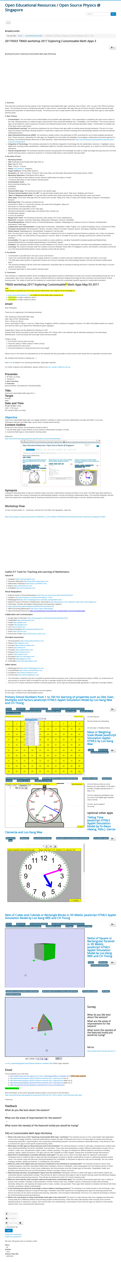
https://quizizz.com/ (21, 654)
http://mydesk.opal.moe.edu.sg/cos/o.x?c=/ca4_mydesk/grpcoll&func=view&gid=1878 (40, 1076)
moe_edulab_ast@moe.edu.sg (59, 367)
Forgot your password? (13, 1237)
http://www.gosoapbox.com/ (27, 661)
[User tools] (112, 48)
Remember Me (12, 1227)
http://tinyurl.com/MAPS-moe (36, 583)
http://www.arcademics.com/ (27, 673)
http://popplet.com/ (20, 625)
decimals (9, 781)
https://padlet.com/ (19, 622)
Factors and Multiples (13, 713)
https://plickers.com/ (21, 643)
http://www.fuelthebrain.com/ (28, 675)
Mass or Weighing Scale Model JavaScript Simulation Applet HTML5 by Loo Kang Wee (101, 738)
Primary (8, 709)
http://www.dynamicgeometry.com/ (36, 581)
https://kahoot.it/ (19, 647)
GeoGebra (12, 300)
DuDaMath (12, 297)
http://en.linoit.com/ (18, 627)
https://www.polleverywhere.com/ (32, 641)
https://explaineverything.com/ (32, 629)
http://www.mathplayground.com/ (32, 668)
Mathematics (21, 709)
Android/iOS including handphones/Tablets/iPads (68, 709)
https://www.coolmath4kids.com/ (30, 670)
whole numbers (71, 711)
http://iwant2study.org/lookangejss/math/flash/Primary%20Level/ (31, 606)
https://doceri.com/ (19, 631)
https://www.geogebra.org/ (25, 579)
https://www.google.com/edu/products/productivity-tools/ (48, 618)
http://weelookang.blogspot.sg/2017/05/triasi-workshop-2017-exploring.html (36, 1078)
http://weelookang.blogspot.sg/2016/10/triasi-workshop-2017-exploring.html (36, 1083)
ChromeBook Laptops (53, 711)
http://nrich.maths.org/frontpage (42, 609)
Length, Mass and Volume (43, 781)
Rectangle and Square (84, 926)
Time (10, 840)
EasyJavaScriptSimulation (38, 709)
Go (113, 14)
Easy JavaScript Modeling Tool (19, 295)
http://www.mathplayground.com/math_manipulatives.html (41, 600)
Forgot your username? (13, 1234)
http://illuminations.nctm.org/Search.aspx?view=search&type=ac (73, 602)
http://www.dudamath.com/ (25, 588)
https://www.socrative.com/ (25, 645)
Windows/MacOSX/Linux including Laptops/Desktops (23, 711)
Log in (9, 1230)
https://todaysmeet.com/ (26, 620)
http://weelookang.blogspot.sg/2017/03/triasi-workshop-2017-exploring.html (36, 1080)
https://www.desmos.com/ (23, 586)
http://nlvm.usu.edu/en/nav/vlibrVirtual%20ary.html (55, 595)
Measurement (103, 750)
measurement (106, 778)
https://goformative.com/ (24, 650)
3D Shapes (69, 926)
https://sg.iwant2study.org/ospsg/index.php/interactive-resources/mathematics (33, 439)
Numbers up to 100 (86, 711)
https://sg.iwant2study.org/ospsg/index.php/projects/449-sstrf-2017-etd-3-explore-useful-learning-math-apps (43, 1095)
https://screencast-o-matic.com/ (34, 634)
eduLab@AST (19, 169)
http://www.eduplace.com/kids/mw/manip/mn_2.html (33, 597)
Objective (11, 417)
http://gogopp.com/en (23, 659)
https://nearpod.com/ (22, 652)
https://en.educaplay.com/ (25, 656)
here (10, 362)
